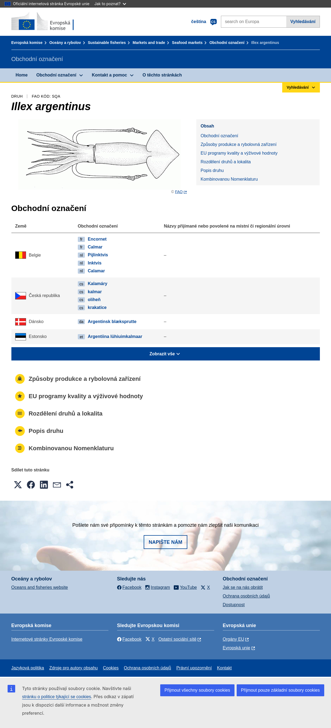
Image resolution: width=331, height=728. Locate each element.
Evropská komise (27, 42)
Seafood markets (187, 42)
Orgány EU (233, 639)
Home (22, 75)
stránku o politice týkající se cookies (56, 696)
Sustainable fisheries (107, 42)
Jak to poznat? (110, 3)
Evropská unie (236, 648)
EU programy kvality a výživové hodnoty (239, 153)
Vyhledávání (303, 21)
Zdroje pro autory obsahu (73, 668)
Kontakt (224, 668)
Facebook (129, 639)
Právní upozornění (194, 668)
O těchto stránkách (162, 75)
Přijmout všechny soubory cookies (197, 690)
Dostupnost (234, 604)
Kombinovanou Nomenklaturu (229, 179)
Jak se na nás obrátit (243, 587)
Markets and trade (149, 42)
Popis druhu (212, 170)
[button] (17, 484)
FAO (179, 192)
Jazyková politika (27, 668)
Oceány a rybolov (65, 42)
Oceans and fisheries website (39, 587)
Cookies (111, 668)
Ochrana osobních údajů (246, 596)
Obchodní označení (226, 42)
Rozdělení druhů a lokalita (226, 161)
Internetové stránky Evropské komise (46, 639)
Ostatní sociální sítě (177, 639)
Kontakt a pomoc (109, 75)
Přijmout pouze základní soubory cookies (280, 690)
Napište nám (165, 542)
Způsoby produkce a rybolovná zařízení (239, 144)
